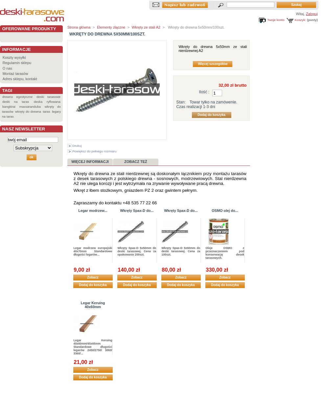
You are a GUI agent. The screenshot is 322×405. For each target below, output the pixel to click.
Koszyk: (300, 20)
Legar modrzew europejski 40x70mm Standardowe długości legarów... (93, 251)
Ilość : (204, 92)
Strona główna (78, 27)
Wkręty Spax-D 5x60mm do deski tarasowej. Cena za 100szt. (181, 251)
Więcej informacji (90, 162)
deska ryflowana (47, 101)
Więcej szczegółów (212, 64)
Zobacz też (135, 162)
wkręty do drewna (28, 111)
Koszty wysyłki (14, 57)
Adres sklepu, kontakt (20, 79)
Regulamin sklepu (17, 63)
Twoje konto (276, 20)
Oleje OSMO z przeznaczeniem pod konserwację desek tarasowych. (225, 252)
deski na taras (15, 101)
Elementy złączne (111, 27)
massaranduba (30, 106)
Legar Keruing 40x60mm (93, 305)
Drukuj (77, 145)
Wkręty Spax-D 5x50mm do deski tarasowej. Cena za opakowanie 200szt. (137, 251)
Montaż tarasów (15, 74)
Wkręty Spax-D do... (136, 211)
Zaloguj (312, 14)
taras (46, 111)
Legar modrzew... (92, 211)
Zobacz (92, 277)
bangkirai (8, 106)
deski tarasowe (48, 97)
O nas (7, 68)
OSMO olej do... (225, 211)
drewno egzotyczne (17, 97)
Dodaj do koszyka (92, 285)
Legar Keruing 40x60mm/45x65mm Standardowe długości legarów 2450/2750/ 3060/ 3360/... (93, 347)
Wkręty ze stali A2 (146, 27)
